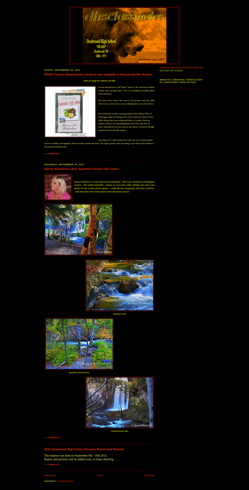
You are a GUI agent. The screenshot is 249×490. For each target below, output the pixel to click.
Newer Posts (50, 475)
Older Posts (149, 475)
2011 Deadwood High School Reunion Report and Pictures (84, 449)
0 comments (52, 154)
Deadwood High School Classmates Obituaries (181, 67)
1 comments (52, 438)
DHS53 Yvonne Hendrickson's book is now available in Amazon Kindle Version (98, 74)
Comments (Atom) (65, 481)
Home (100, 475)
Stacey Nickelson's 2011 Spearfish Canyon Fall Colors (81, 169)
